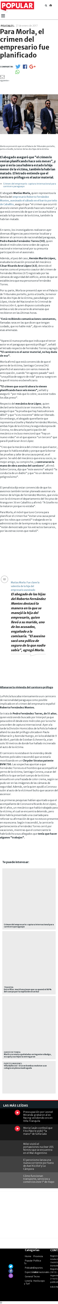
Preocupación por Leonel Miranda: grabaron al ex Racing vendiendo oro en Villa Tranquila (38, 1116)
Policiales (29, 1267)
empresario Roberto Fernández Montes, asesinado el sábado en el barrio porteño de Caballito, (28, 200)
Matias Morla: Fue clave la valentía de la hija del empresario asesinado (25, 586)
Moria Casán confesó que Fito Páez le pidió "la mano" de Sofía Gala (37, 1130)
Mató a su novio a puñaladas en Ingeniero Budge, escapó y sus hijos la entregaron (28, 1055)
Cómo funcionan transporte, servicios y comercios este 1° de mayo (38, 1178)
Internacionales (41, 1272)
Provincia (38, 1256)
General (29, 1276)
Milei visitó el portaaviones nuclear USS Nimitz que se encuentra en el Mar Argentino (38, 1148)
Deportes (38, 1267)
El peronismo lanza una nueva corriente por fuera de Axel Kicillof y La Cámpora (38, 1164)
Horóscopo (39, 1280)
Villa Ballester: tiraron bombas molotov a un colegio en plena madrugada (25, 1067)
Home (28, 1256)
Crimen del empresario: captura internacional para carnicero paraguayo (29, 185)
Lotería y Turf (28, 1282)
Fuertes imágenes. (13, 1063)
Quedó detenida (12, 1052)
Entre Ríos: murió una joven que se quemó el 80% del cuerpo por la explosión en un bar (27, 990)
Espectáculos (31, 1272)
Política (37, 1260)
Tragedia (8, 987)
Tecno (36, 1276)
